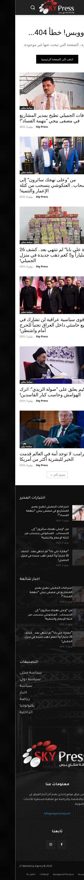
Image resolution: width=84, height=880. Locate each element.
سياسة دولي (11, 446)
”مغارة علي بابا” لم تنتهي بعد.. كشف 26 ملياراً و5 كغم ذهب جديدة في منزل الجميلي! (41, 255)
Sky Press (27, 126)
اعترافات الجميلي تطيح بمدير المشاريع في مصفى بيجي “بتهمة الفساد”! (32, 511)
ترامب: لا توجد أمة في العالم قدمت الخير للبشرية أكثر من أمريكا (37, 456)
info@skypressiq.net (42, 814)
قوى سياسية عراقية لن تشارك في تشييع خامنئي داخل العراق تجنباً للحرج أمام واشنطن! (40, 325)
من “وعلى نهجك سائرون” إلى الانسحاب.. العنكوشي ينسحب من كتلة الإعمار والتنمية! (40, 185)
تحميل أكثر (42, 475)
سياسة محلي (11, 107)
